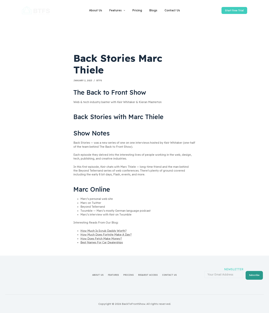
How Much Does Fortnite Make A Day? (106, 234)
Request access (148, 274)
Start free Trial (234, 10)
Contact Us (172, 10)
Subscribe (254, 274)
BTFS (99, 80)
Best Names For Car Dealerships (101, 242)
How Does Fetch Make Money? (101, 238)
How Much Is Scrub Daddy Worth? (103, 230)
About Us (95, 10)
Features (117, 10)
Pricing (137, 10)
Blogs (153, 10)
